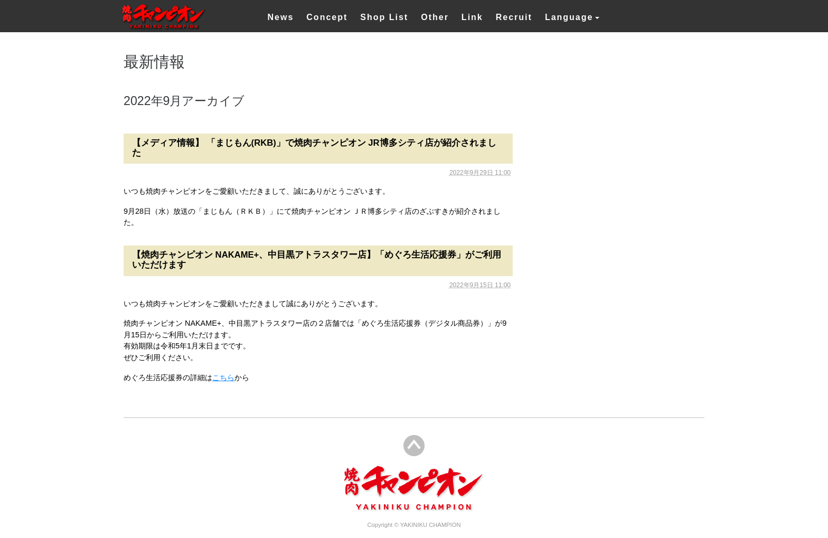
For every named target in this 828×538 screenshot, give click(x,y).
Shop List (384, 17)
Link (472, 17)
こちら (223, 377)
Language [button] (569, 17)
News (281, 17)
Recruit (514, 17)
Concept (326, 17)
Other (435, 17)
